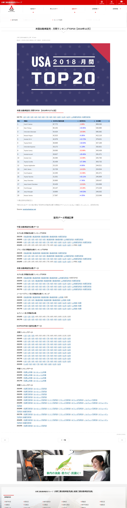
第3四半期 (45, 236)
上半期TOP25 (76, 117)
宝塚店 (27, 505)
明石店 (103, 501)
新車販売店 (7, 497)
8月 (51, 117)
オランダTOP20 (77, 400)
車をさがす (53, 9)
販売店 (32, 9)
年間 (79, 245)
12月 (68, 117)
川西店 (46, 505)
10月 (59, 117)
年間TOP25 (86, 117)
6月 (43, 117)
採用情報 (115, 9)
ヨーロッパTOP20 (40, 389)
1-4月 (26, 364)
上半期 (60, 297)
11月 (63, 117)
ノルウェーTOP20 (90, 400)
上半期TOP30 (69, 256)
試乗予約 (101, 3)
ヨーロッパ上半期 (39, 372)
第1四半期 (27, 236)
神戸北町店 (47, 501)
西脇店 (84, 501)
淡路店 (7, 505)
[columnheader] (38, 121)
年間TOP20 (62, 236)
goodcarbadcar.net (29, 209)
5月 (39, 117)
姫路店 (103, 505)
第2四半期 (36, 236)
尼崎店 (65, 501)
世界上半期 (28, 372)
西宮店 (27, 501)
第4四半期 (53, 236)
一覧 (64, 440)
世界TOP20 (28, 389)
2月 (28, 117)
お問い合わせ (121, 3)
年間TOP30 (79, 256)
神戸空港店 (85, 505)
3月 (32, 117)
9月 (54, 117)
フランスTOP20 (64, 400)
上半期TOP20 (69, 239)
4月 (36, 117)
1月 (24, 117)
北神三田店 (66, 505)
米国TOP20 (27, 411)
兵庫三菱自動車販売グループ (11, 2)
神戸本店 (8, 501)
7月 (47, 117)
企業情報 (94, 9)
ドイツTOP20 (53, 400)
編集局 (74, 9)
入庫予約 (111, 3)
